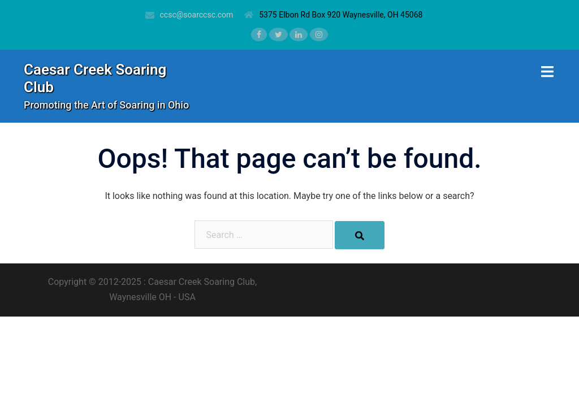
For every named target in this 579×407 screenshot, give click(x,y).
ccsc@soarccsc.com (197, 14)
